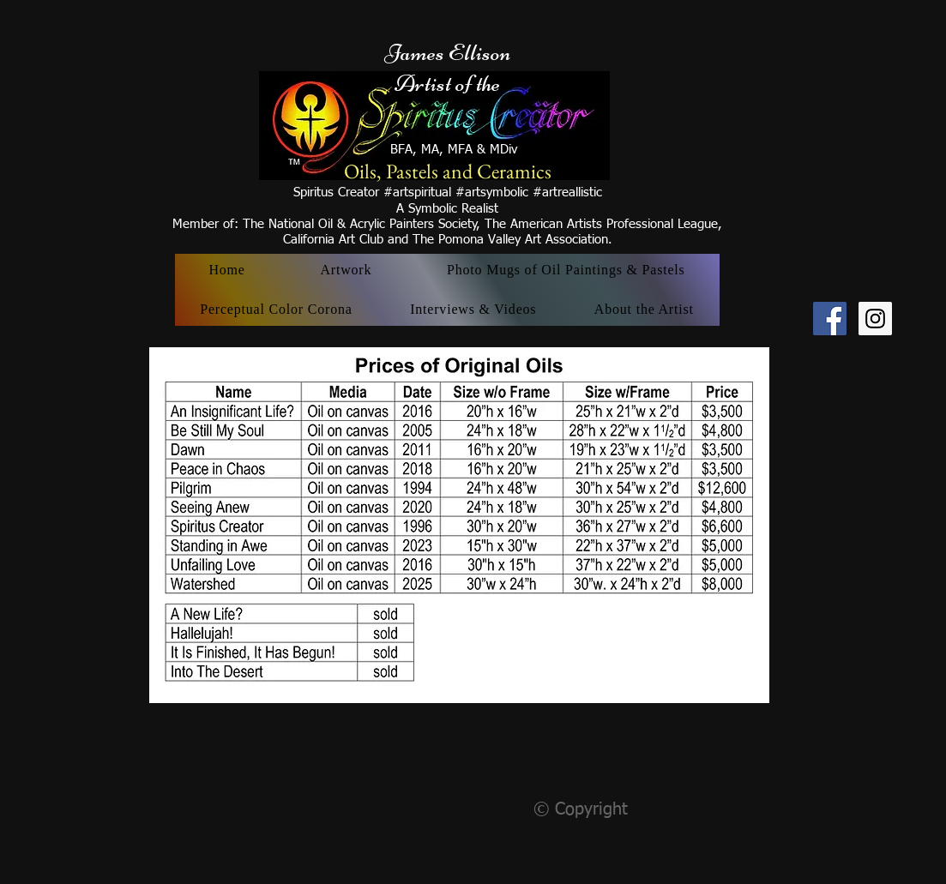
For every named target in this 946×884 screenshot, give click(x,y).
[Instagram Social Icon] (875, 318)
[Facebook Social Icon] (830, 318)
